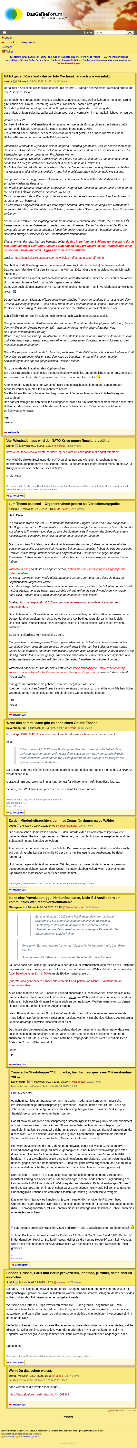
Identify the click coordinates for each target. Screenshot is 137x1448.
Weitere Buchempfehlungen (89, 60)
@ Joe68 (57, 1375)
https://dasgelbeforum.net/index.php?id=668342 (39, 1394)
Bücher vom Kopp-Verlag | (88, 57)
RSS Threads (24, 1437)
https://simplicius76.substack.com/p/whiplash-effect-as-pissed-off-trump (59, 257)
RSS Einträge (9, 1437)
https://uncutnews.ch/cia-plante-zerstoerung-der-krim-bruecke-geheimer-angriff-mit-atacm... (64, 452)
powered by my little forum (68, 1443)
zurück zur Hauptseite (18, 42)
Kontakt (36, 1437)
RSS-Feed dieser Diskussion (123, 1410)
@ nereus (59, 445)
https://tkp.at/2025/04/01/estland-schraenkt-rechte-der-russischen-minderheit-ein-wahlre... (63, 734)
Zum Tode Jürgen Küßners (55, 57)
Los (130, 32)
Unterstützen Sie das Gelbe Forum (24, 60)
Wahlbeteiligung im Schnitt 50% (30, 973)
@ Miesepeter (76, 1081)
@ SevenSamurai (66, 825)
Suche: (88, 32)
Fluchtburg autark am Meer (24, 57)
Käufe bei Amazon (61, 60)
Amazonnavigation (120, 60)
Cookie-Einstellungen (68, 63)
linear (7, 47)
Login (6, 37)
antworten (14, 432)
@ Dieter (62, 508)
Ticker (7, 51)
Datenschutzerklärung (116, 57)
